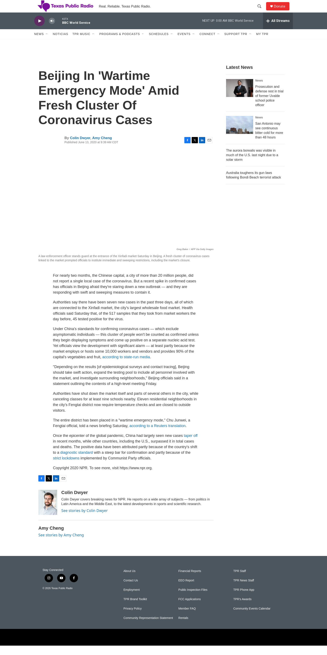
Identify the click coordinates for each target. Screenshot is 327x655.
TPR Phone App (243, 599)
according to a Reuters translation (158, 435)
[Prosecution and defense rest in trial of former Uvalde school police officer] (239, 97)
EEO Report (186, 589)
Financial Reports (189, 580)
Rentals (183, 627)
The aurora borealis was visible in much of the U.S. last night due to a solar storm (252, 164)
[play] (39, 30)
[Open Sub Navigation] (47, 43)
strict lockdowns (66, 467)
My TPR (262, 43)
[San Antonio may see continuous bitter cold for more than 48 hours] (239, 134)
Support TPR (235, 43)
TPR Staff (239, 580)
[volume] (51, 30)
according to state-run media (126, 366)
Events (184, 43)
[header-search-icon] (261, 11)
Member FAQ (187, 618)
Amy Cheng (102, 147)
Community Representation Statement (148, 627)
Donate (282, 11)
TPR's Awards (242, 608)
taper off (190, 445)
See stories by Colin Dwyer (84, 519)
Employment (131, 599)
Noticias (60, 43)
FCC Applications (189, 608)
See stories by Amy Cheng (61, 544)
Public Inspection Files (192, 599)
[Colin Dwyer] (47, 511)
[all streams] (278, 30)
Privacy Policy (132, 618)
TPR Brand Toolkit (135, 608)
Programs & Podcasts (119, 43)
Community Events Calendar (251, 618)
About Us (129, 580)
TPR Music (81, 43)
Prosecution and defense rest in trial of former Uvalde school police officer (269, 105)
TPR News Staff (243, 589)
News (39, 43)
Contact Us (130, 589)
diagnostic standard (76, 462)
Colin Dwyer (80, 147)
